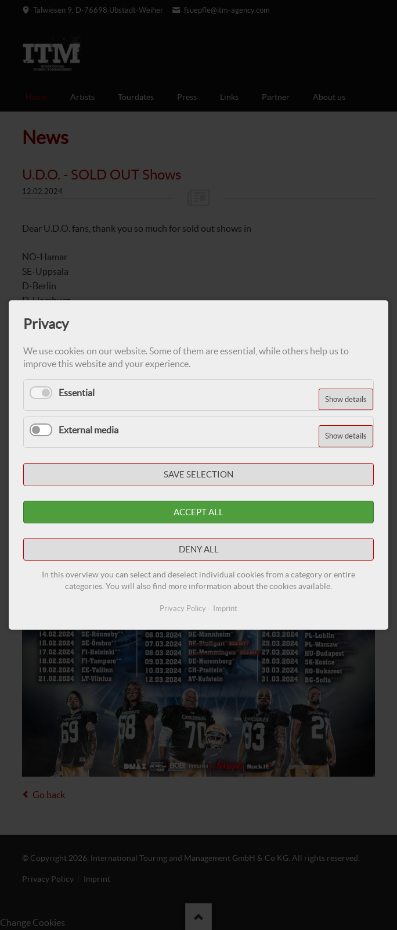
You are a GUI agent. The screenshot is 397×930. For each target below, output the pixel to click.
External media (88, 430)
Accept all (198, 512)
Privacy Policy (183, 608)
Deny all (199, 549)
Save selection (198, 475)
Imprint (225, 608)
